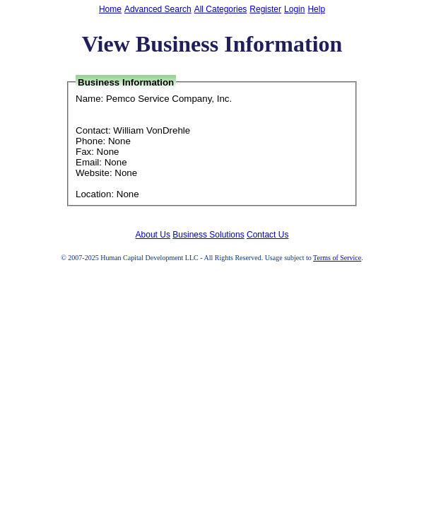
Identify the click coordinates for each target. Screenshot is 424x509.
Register (265, 9)
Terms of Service (337, 258)
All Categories (220, 9)
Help (316, 9)
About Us (153, 235)
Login (294, 9)
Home (110, 9)
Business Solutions (208, 235)
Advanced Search (158, 9)
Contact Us (267, 235)
